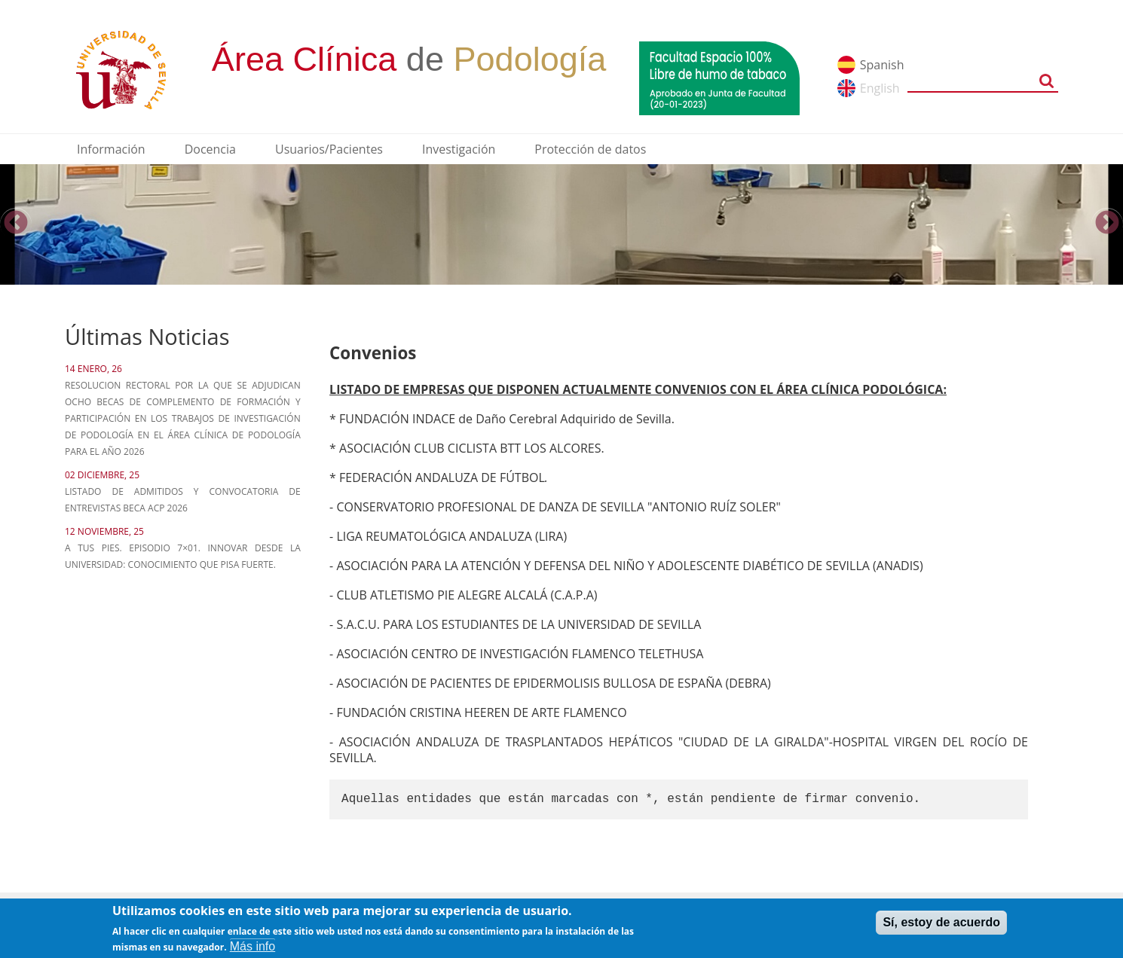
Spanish (882, 64)
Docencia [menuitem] (210, 149)
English (880, 88)
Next (1107, 224)
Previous (16, 224)
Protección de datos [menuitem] (590, 149)
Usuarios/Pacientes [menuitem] (329, 149)
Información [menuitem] (111, 149)
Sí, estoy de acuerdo (941, 925)
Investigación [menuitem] (458, 149)
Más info (252, 949)
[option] (561, 224)
